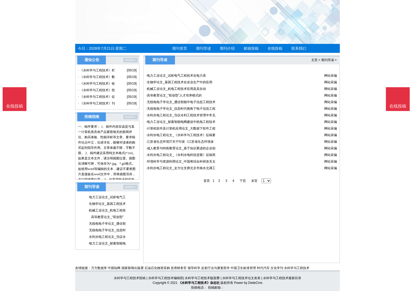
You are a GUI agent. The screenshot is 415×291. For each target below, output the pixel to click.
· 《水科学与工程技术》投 (96, 90)
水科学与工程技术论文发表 (241, 278)
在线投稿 (275, 48)
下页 (243, 181)
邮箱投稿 (251, 48)
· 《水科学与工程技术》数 (96, 77)
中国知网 (114, 268)
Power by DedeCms (248, 283)
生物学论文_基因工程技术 (107, 204)
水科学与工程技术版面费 (202, 278)
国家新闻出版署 (132, 268)
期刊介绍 (227, 48)
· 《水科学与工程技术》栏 (96, 70)
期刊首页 (179, 48)
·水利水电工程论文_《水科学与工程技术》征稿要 (180, 135)
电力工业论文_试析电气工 (107, 197)
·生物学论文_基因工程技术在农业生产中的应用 (179, 82)
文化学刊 (276, 268)
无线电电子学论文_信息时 (107, 230)
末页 (254, 181)
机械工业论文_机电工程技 (107, 210)
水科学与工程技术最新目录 (282, 278)
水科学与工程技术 (296, 268)
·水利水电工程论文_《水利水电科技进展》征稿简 (180, 155)
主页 (314, 60)
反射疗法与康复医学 (215, 268)
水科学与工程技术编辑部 (165, 278)
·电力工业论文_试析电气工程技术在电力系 (176, 75)
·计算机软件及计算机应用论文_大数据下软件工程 (180, 128)
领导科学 (194, 268)
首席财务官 (179, 268)
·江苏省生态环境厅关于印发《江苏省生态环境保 (180, 142)
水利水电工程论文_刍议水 (107, 237)
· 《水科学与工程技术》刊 (96, 103)
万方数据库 (99, 268)
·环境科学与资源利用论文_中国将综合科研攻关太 (180, 161)
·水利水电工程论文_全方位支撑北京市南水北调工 (180, 168)
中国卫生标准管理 (243, 268)
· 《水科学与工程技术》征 (96, 97)
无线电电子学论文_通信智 (107, 223)
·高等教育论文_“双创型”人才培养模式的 (174, 95)
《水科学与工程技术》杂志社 (199, 283)
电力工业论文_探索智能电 (107, 243)
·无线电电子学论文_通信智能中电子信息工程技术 (180, 102)
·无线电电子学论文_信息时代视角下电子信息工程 (180, 108)
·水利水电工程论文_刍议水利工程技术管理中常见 (180, 115)
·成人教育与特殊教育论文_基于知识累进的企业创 (180, 148)
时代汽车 (263, 268)
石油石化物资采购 (157, 268)
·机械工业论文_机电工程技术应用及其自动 (176, 89)
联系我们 (298, 48)
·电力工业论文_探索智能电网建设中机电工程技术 (180, 122)
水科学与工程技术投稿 (130, 278)
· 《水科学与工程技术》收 (96, 83)
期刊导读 (203, 48)
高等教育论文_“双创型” (107, 217)
